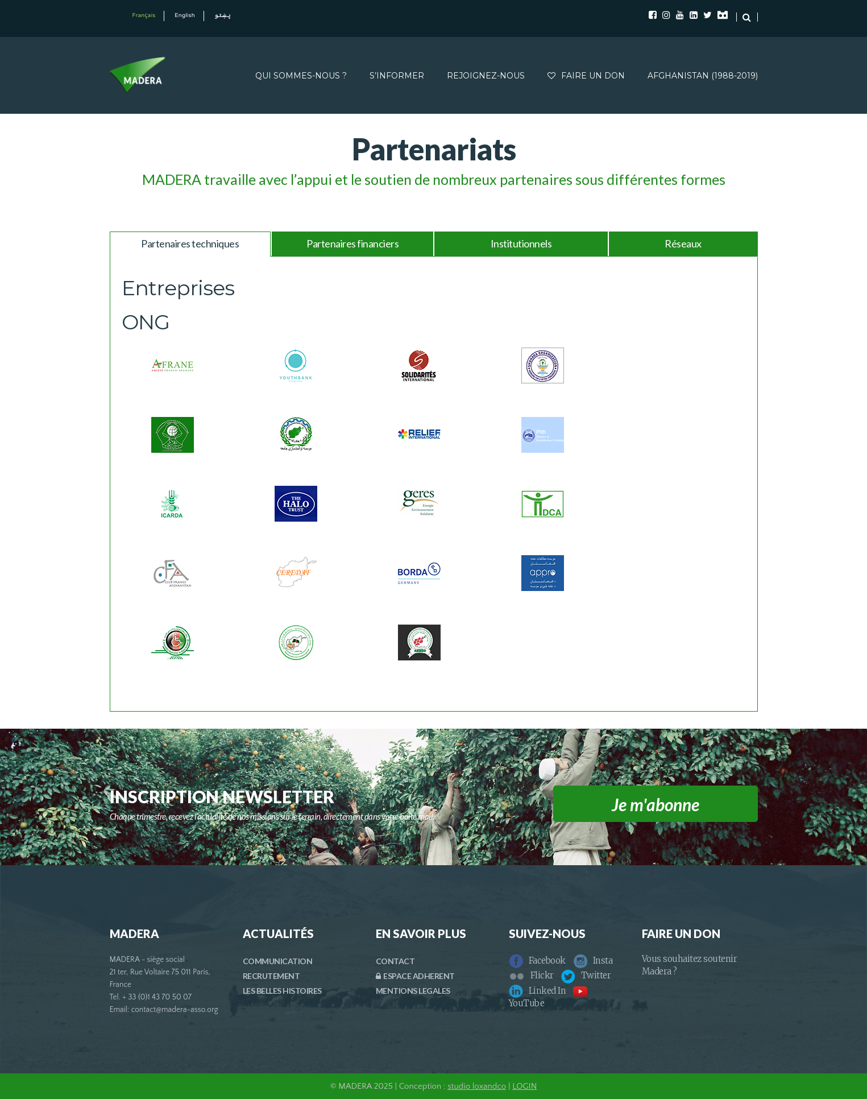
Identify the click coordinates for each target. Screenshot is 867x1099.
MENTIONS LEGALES (413, 990)
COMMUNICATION (278, 961)
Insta (593, 960)
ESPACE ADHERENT (415, 976)
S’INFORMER (397, 76)
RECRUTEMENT (271, 976)
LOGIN (524, 1086)
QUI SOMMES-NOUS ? (301, 76)
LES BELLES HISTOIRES (282, 990)
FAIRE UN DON (586, 76)
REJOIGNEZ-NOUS (486, 76)
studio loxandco (476, 1086)
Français (144, 16)
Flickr (531, 975)
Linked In (537, 990)
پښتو (222, 16)
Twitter (586, 975)
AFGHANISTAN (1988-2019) (703, 76)
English (185, 16)
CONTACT (395, 961)
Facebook (537, 960)
